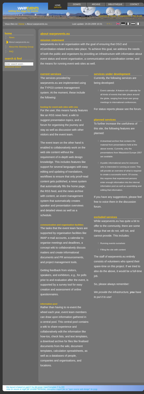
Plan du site (137, 16)
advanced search (13, 67)
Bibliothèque (115, 4)
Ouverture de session (108, 16)
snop (95, 389)
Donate (77, 4)
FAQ (11, 51)
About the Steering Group (21, 47)
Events (23, 9)
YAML (28, 387)
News (11, 37)
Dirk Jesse (39, 387)
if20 (62, 387)
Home (57, 6)
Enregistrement (124, 16)
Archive (96, 4)
